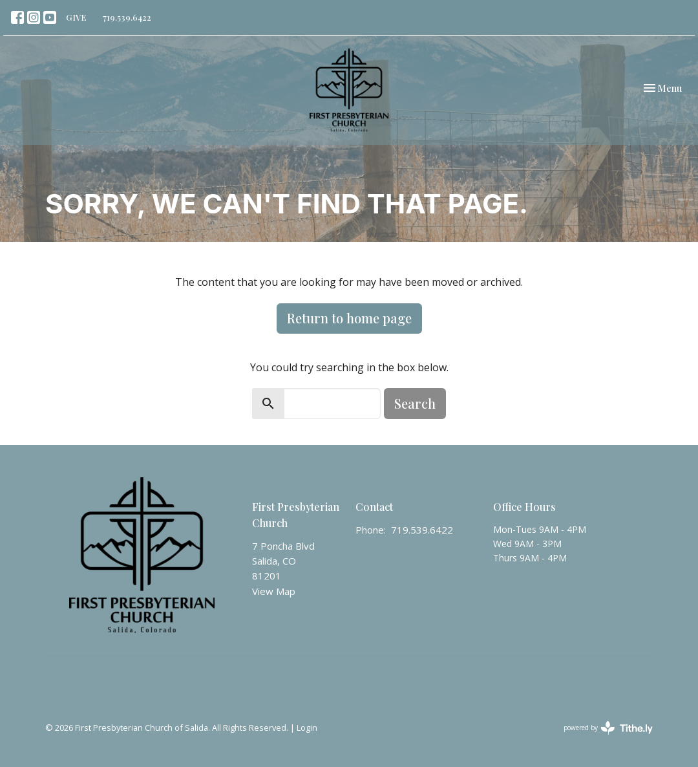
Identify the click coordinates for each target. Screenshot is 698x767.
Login (307, 727)
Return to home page (349, 318)
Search (415, 403)
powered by (608, 728)
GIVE (76, 17)
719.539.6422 (127, 17)
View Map (273, 591)
